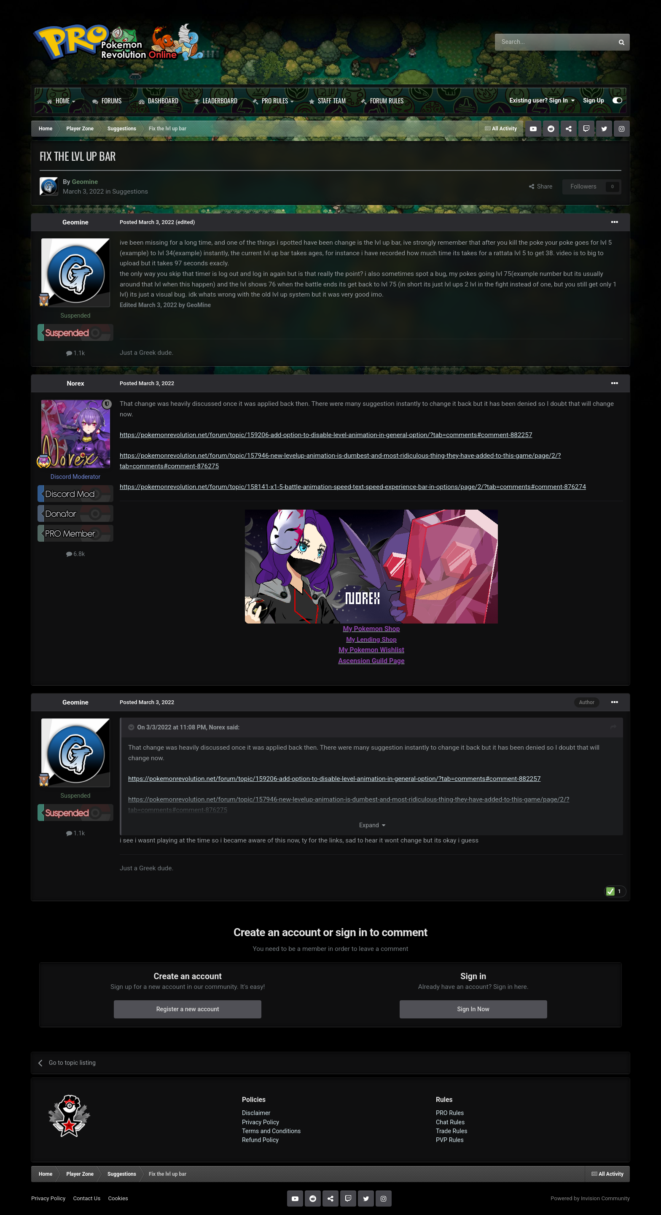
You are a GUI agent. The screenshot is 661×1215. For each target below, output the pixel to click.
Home (61, 100)
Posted (147, 222)
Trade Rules (452, 1131)
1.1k (75, 353)
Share (541, 186)
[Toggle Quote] (132, 727)
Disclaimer (256, 1113)
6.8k (75, 554)
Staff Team (327, 100)
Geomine (75, 222)
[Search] (532, 42)
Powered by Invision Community (590, 1198)
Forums (107, 100)
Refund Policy (260, 1140)
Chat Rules (450, 1122)
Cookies (118, 1198)
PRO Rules (273, 100)
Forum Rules (382, 100)
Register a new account (187, 1009)
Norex (75, 383)
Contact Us (86, 1198)
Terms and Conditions (271, 1131)
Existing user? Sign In (542, 100)
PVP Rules (450, 1140)
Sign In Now (473, 1009)
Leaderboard (215, 100)
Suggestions (130, 191)
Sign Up (593, 100)
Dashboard (158, 100)
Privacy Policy (260, 1122)
